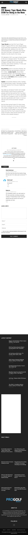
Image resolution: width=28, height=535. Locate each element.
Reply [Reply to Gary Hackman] (7, 176)
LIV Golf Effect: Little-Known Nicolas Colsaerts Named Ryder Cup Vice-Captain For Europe (20, 133)
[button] (2, 2)
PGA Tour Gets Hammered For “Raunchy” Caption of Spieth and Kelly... (7, 476)
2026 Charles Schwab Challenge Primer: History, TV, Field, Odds (16, 360)
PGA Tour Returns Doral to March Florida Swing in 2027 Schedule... (16, 348)
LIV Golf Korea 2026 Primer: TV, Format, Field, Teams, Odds (16, 354)
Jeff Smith (7, 14)
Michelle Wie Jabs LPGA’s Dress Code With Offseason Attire (20, 489)
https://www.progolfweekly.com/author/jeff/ (14, 150)
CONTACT (9, 529)
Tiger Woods (4, 7)
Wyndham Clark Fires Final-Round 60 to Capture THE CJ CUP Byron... (17, 372)
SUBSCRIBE (14, 529)
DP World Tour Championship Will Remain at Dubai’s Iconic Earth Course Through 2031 (7, 132)
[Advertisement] (11, 263)
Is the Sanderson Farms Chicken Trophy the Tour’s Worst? (20, 476)
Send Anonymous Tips (21, 529)
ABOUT (4, 529)
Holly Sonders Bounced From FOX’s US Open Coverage (6, 489)
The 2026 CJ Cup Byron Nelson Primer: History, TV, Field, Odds (16, 385)
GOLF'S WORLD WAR (7, 154)
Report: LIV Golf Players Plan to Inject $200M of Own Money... (17, 341)
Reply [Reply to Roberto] (7, 201)
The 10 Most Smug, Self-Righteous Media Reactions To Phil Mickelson (20, 450)
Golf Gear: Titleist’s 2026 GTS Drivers (17, 378)
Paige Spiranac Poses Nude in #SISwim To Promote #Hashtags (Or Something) (20, 463)
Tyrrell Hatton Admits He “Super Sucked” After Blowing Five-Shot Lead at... (7, 450)
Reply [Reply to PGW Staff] (8, 186)
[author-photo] (14, 146)
